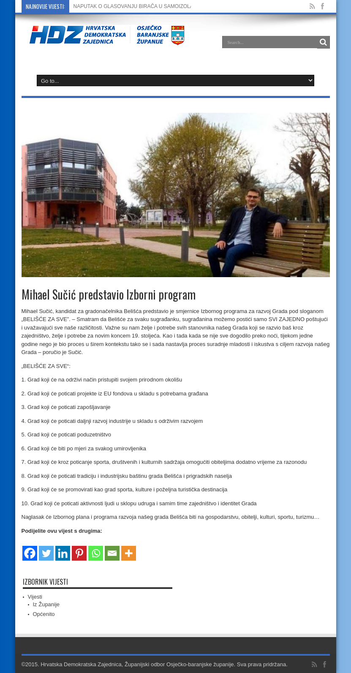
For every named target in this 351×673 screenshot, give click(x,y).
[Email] (112, 548)
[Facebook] (29, 548)
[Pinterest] (79, 548)
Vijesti (35, 597)
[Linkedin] (62, 548)
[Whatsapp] (95, 548)
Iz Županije (46, 604)
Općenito (44, 614)
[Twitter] (46, 548)
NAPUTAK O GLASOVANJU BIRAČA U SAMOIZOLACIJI (138, 6)
